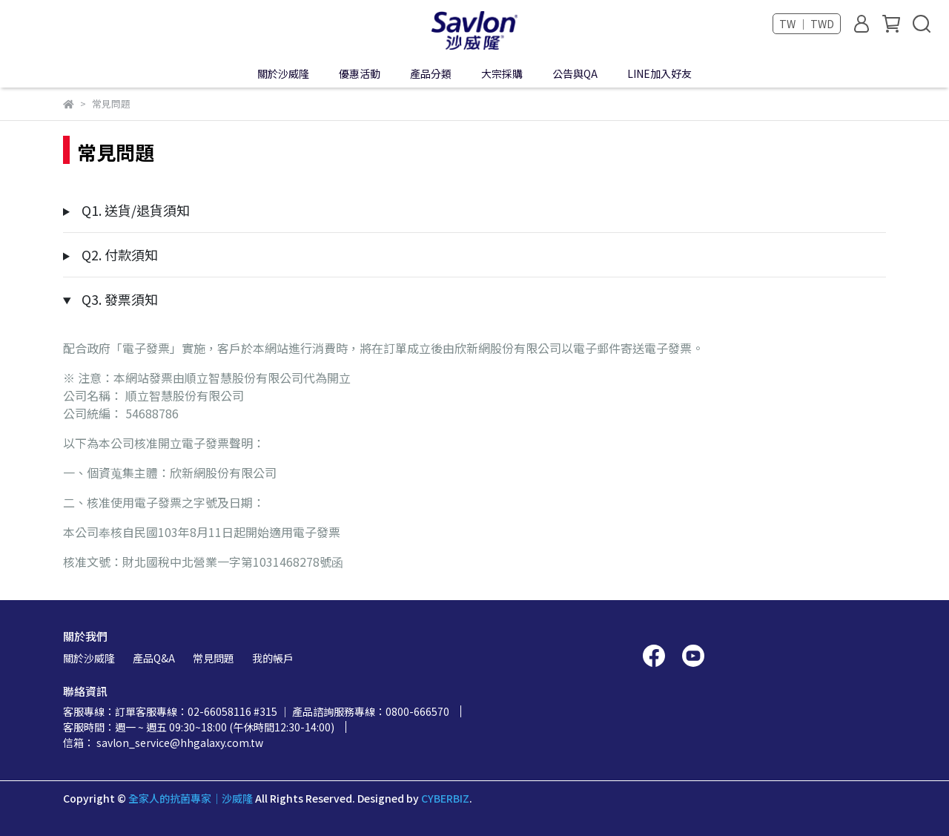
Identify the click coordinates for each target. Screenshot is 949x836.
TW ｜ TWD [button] (806, 23)
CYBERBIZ (445, 798)
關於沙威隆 (89, 658)
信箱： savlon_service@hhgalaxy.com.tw (163, 742)
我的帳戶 (273, 658)
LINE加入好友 (659, 73)
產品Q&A (154, 658)
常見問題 (213, 658)
